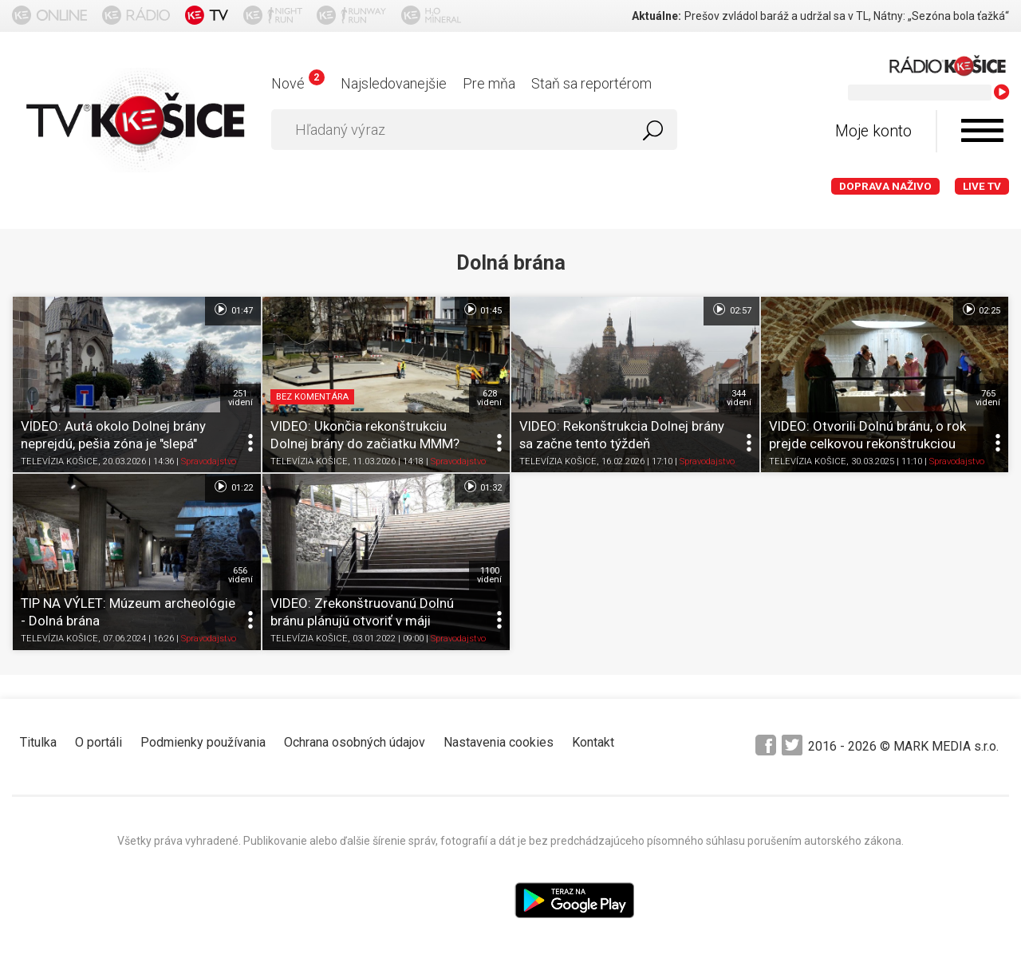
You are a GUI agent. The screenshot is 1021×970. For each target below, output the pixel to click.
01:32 (482, 486)
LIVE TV (982, 186)
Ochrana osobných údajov (354, 742)
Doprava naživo (885, 186)
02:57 (731, 309)
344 (739, 398)
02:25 (980, 309)
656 (240, 575)
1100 (489, 575)
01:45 (482, 309)
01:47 (232, 309)
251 (240, 398)
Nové (298, 83)
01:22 (232, 486)
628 (489, 398)
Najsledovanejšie (394, 83)
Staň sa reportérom (591, 83)
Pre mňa (489, 83)
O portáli (98, 742)
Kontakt (593, 742)
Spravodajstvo (208, 462)
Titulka (38, 742)
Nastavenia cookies (498, 742)
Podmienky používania (203, 742)
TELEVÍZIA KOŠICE (59, 462)
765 (988, 398)
